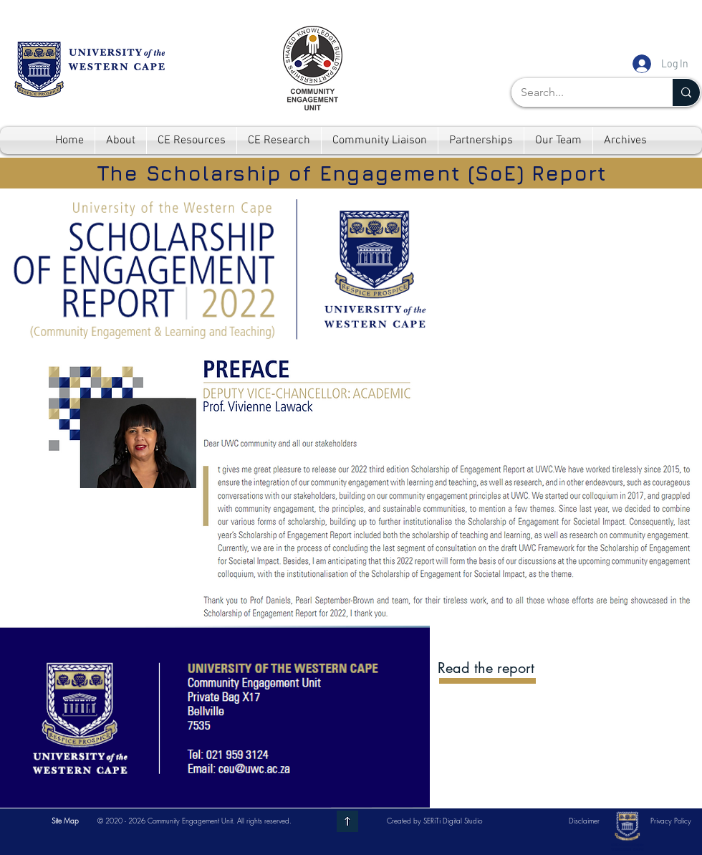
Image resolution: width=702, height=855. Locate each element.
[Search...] (581, 92)
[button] (65, 821)
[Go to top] (347, 821)
